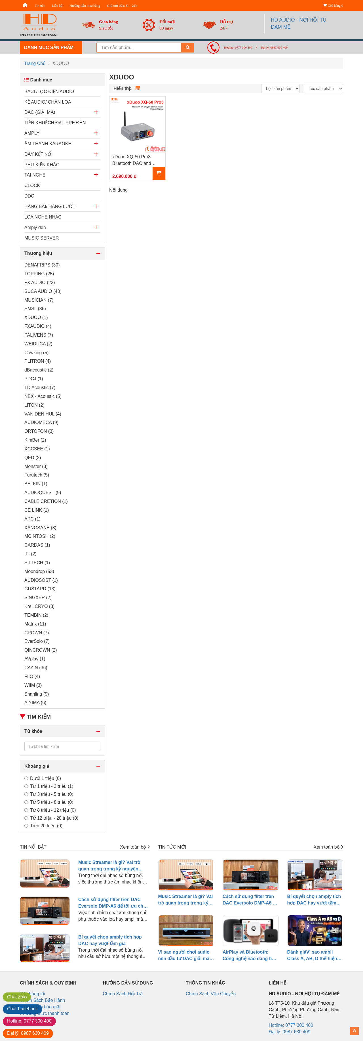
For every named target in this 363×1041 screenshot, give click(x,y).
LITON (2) (34, 405)
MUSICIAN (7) (38, 300)
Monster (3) (36, 466)
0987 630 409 (28, 1033)
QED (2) (32, 457)
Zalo (17, 996)
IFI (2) (30, 553)
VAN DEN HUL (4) (42, 414)
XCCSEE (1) (37, 448)
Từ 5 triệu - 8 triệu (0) (48, 802)
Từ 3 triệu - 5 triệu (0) (48, 794)
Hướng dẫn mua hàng (84, 6)
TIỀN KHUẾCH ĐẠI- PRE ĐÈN (55, 122)
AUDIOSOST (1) (41, 580)
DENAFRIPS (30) (42, 265)
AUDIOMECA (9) (41, 422)
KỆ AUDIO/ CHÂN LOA (47, 102)
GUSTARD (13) (40, 588)
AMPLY (31, 133)
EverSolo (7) (37, 641)
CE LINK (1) (36, 510)
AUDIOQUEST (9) (42, 492)
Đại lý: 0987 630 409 (274, 47)
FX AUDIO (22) (39, 282)
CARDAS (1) (37, 545)
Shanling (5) (36, 694)
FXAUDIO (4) (37, 326)
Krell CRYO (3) (39, 606)
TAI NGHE (34, 175)
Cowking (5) (36, 352)
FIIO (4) (32, 676)
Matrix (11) (35, 624)
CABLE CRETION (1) (46, 501)
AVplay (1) (34, 658)
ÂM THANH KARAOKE (47, 143)
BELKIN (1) (35, 483)
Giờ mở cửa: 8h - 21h (122, 6)
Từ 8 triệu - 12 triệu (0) (50, 810)
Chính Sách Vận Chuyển (211, 993)
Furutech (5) (36, 475)
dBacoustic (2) (38, 370)
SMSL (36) (35, 308)
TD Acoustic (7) (39, 387)
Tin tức (40, 6)
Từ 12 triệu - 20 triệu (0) (51, 818)
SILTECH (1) (37, 562)
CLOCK (32, 185)
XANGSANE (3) (40, 527)
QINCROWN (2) (40, 650)
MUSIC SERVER (41, 238)
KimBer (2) (35, 440)
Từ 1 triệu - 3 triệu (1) (48, 786)
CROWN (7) (36, 632)
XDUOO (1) (36, 317)
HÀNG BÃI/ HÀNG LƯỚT (49, 206)
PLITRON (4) (37, 361)
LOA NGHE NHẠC (43, 217)
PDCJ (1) (33, 378)
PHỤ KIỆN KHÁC (41, 164)
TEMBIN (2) (36, 615)
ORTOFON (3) (39, 431)
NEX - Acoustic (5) (43, 396)
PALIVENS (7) (38, 335)
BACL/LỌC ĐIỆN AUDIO (49, 91)
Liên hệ (57, 6)
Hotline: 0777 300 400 (238, 47)
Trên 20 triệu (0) (43, 825)
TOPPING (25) (39, 273)
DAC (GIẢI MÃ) (39, 112)
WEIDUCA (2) (38, 343)
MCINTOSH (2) (39, 536)
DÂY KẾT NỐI (38, 154)
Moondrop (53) (39, 571)
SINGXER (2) (38, 597)
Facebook (22, 1008)
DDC (29, 196)
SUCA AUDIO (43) (43, 291)
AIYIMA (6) (35, 702)
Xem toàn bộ (134, 847)
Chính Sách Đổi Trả (123, 993)
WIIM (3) (33, 685)
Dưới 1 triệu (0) (42, 778)
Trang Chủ (35, 63)
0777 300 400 (29, 1021)
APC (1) (32, 519)
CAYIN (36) (35, 667)
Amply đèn (35, 227)
